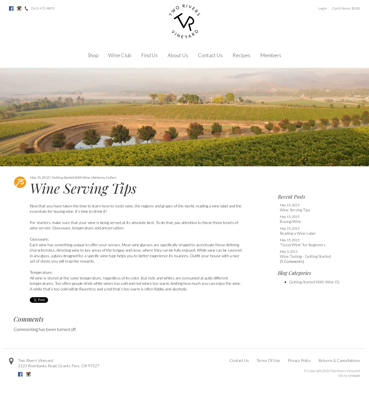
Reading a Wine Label (297, 233)
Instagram (19, 8)
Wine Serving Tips (295, 209)
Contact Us (210, 55)
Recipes (241, 55)
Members (270, 55)
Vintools (354, 375)
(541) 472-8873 (43, 8)
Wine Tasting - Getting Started (305, 256)
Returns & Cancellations (339, 360)
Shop (93, 55)
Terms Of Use (268, 360)
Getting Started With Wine (314, 281)
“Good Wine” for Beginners (303, 244)
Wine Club (119, 55)
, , (58, 365)
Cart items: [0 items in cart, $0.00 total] (346, 8)
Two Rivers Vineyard (35, 360)
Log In (322, 8)
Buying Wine (290, 221)
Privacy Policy (299, 360)
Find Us (149, 55)
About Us (178, 55)
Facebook (11, 8)
